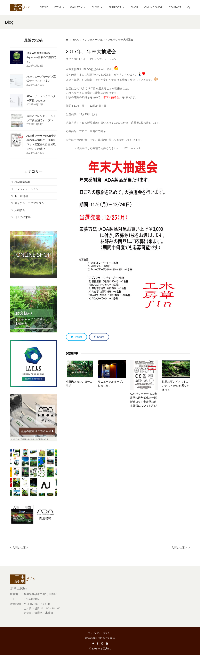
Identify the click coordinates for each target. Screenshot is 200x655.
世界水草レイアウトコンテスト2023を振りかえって (175, 385)
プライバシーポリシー (100, 633)
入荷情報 (20, 210)
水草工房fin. (104, 648)
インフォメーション (105, 59)
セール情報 (21, 196)
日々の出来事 (23, 217)
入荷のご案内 (19, 547)
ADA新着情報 (23, 181)
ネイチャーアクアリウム (29, 203)
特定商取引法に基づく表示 (100, 638)
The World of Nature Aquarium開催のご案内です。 (41, 57)
